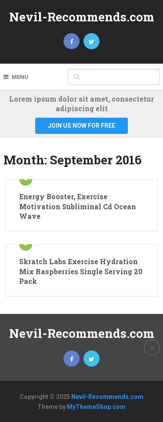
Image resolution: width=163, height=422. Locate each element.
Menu (20, 77)
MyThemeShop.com (96, 406)
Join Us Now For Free (81, 125)
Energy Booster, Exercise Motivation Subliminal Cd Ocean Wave (77, 206)
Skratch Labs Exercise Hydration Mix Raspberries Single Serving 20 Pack (81, 271)
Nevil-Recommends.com (81, 17)
